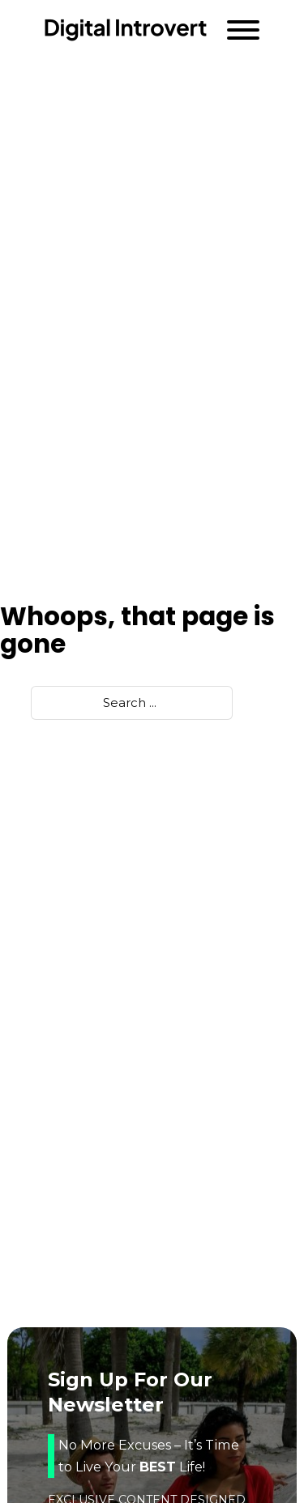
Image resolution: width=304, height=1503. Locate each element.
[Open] (243, 30)
